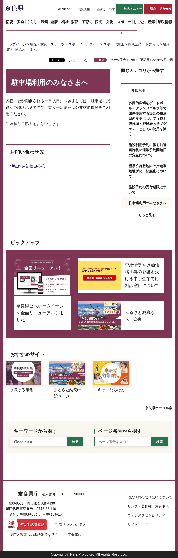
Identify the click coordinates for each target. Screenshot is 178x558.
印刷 (101, 59)
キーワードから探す (35, 431)
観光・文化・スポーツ (47, 44)
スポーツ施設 (113, 44)
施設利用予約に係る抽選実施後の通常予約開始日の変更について (147, 150)
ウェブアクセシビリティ (146, 515)
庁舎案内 (74, 535)
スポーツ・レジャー (83, 44)
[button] (60, 9)
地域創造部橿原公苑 (29, 166)
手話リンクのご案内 (70, 525)
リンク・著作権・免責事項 (148, 506)
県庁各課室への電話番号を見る (34, 535)
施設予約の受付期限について (147, 189)
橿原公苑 (135, 44)
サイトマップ (137, 524)
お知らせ (152, 44)
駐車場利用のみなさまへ (147, 203)
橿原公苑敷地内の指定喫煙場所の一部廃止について (147, 171)
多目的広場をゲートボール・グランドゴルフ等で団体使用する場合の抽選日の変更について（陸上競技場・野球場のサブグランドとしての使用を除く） (147, 118)
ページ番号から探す (120, 431)
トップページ (16, 44)
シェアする (78, 60)
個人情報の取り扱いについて (149, 497)
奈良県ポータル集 (158, 408)
